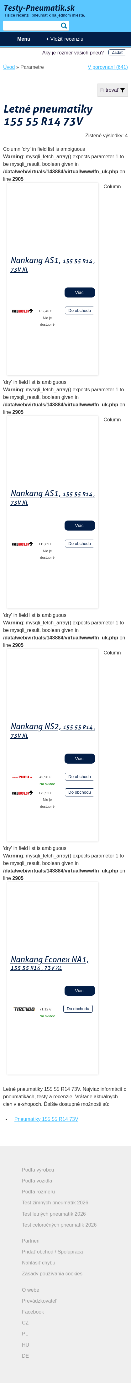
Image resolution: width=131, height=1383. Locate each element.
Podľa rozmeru (38, 1191)
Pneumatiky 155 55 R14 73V (46, 1119)
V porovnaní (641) (108, 67)
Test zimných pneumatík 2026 (55, 1202)
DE (25, 1356)
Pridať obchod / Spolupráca (52, 1251)
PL (25, 1333)
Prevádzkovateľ (39, 1301)
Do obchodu (79, 310)
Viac (79, 292)
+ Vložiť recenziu (64, 39)
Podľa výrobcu (38, 1169)
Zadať (117, 52)
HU (25, 1345)
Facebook (33, 1311)
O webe (30, 1290)
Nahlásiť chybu (38, 1262)
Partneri (30, 1240)
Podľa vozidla (37, 1180)
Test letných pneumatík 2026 (54, 1214)
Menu (23, 39)
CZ (25, 1322)
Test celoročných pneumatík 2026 (59, 1225)
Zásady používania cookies (52, 1273)
